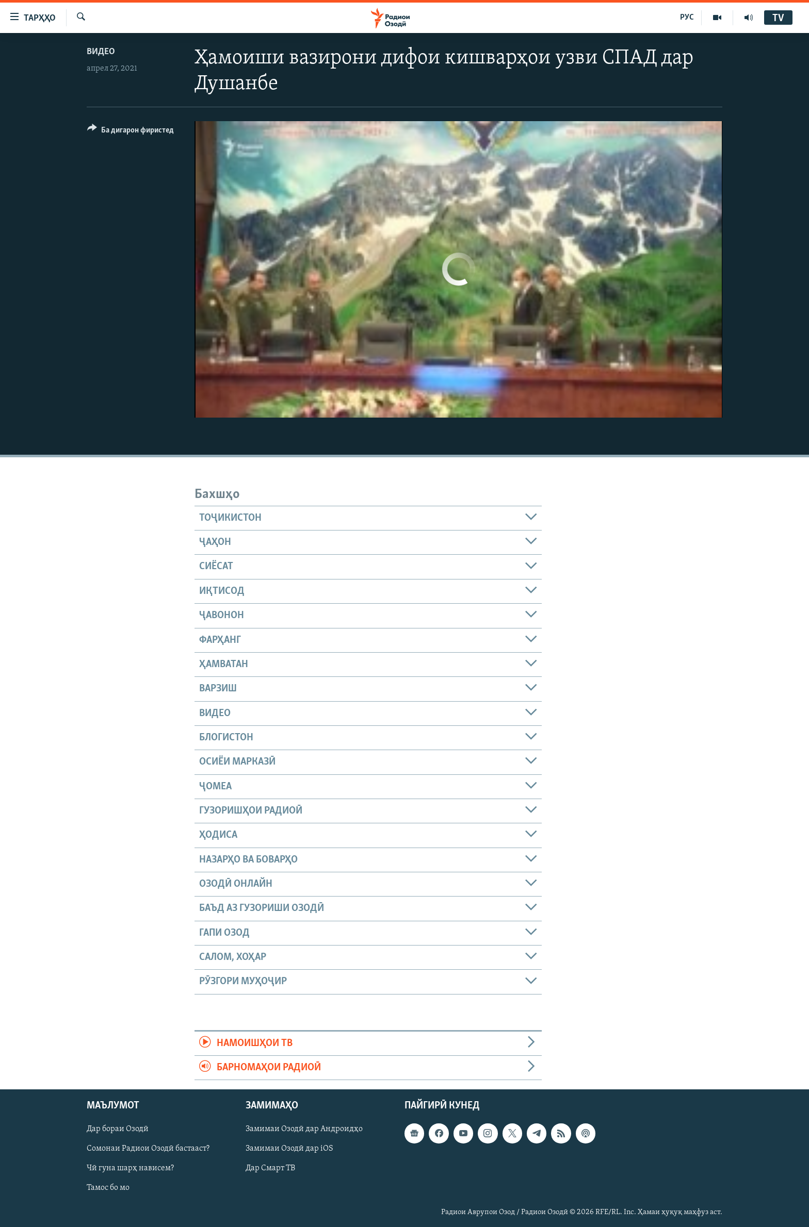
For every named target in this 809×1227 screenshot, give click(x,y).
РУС (687, 17)
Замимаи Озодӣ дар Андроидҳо (304, 1129)
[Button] (130, 131)
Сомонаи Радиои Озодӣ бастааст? (148, 1149)
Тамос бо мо (108, 1188)
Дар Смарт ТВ (270, 1169)
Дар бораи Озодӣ (118, 1129)
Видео (101, 52)
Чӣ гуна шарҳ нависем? (130, 1169)
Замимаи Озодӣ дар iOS (289, 1149)
